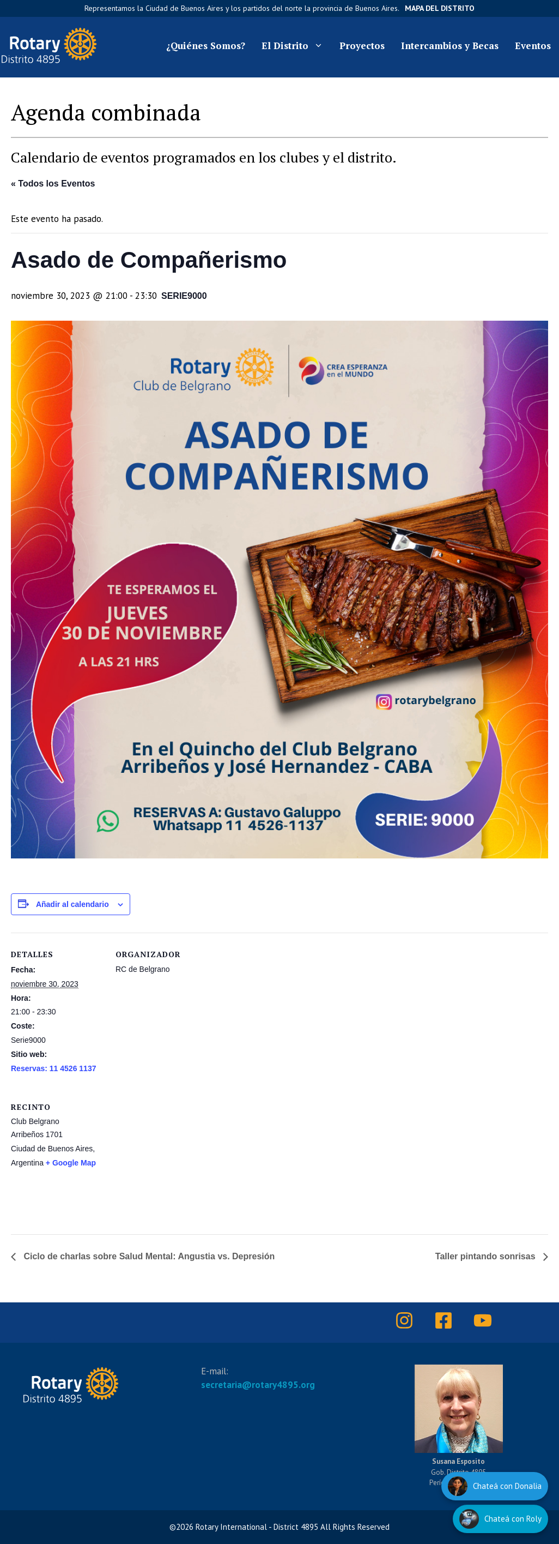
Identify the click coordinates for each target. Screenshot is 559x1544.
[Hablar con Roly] (500, 1519)
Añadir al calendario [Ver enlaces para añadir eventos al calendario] (72, 904)
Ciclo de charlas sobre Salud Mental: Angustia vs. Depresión (148, 1256)
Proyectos (362, 45)
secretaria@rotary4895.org (258, 1385)
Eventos (533, 45)
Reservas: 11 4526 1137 (53, 1068)
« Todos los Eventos (53, 183)
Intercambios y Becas (450, 45)
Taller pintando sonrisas (486, 1256)
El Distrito (296, 46)
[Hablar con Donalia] (494, 1486)
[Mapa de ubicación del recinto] (252, 1160)
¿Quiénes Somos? (205, 45)
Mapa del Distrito (440, 8)
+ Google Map (71, 1162)
